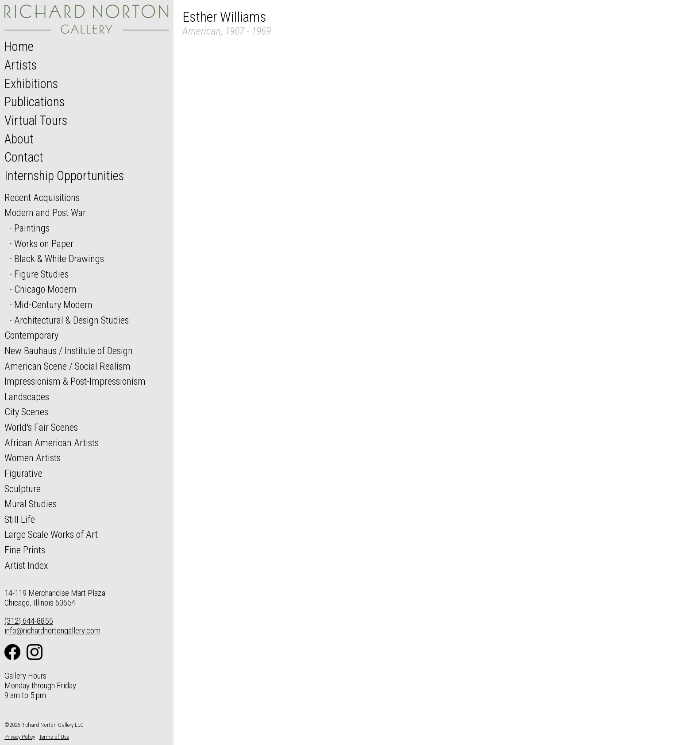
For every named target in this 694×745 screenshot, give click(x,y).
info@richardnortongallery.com (52, 630)
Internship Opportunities (64, 175)
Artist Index (26, 565)
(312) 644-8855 (28, 621)
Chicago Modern (45, 289)
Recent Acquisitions (42, 197)
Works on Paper (43, 243)
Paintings (32, 228)
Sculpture (22, 488)
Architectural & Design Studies (71, 320)
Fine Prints (24, 550)
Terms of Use (54, 736)
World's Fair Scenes (41, 427)
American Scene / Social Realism (67, 366)
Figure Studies (41, 274)
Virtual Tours (35, 120)
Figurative (23, 473)
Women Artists (32, 457)
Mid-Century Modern (53, 304)
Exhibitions (31, 83)
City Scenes (26, 411)
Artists (20, 65)
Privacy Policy (19, 736)
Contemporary (31, 335)
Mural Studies (30, 504)
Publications (34, 101)
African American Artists (51, 442)
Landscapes (26, 396)
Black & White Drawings (59, 258)
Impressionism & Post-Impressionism (75, 381)
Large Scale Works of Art (51, 534)
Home (19, 46)
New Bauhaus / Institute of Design (68, 350)
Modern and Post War (45, 212)
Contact (23, 157)
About (19, 139)
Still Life (19, 519)
